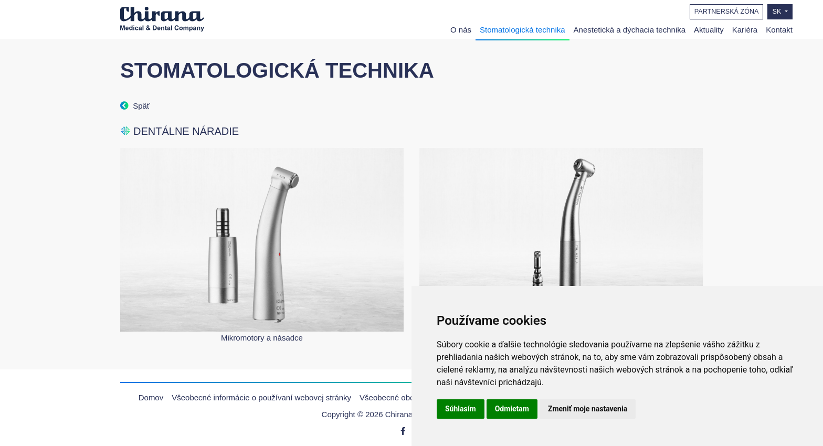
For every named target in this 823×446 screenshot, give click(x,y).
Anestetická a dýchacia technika (629, 29)
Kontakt (779, 29)
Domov (151, 397)
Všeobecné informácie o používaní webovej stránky (261, 397)
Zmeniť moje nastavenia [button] (587, 409)
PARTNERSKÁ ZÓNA (726, 11)
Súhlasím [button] (460, 409)
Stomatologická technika (522, 29)
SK (777, 11)
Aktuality (709, 29)
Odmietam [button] (512, 409)
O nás (460, 29)
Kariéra (744, 29)
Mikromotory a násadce (262, 337)
